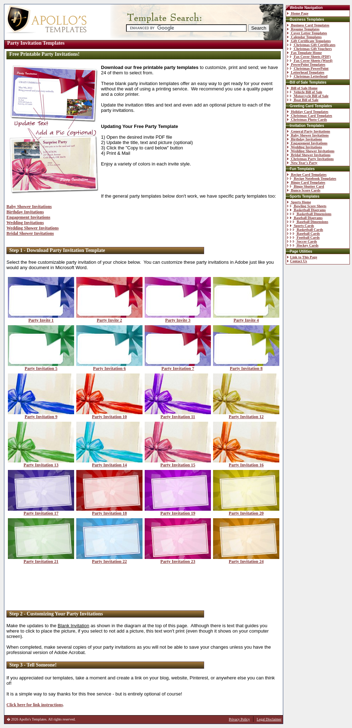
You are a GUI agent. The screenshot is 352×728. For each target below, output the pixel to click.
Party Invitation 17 (41, 511)
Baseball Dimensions (307, 222)
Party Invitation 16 (246, 463)
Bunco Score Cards (303, 190)
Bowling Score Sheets (306, 206)
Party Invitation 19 (178, 511)
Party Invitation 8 (246, 366)
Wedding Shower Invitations (32, 228)
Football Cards (303, 237)
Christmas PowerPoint (307, 68)
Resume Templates (303, 29)
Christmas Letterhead (307, 76)
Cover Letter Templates (307, 33)
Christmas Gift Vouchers (309, 49)
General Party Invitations (308, 131)
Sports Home (299, 202)
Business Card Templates (308, 25)
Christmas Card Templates (309, 116)
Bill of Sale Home (302, 88)
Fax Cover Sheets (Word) (309, 61)
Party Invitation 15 (178, 463)
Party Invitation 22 (109, 559)
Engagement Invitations (28, 217)
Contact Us (297, 261)
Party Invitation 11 (178, 414)
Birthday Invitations (25, 211)
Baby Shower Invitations (29, 206)
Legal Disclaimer (269, 719)
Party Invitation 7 (178, 366)
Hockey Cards (302, 245)
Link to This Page (302, 257)
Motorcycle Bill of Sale (307, 96)
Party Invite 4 (246, 318)
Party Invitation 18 (109, 511)
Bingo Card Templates (306, 182)
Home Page (297, 13)
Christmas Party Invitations (310, 159)
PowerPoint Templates (306, 64)
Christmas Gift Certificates (311, 45)
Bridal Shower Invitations (30, 233)
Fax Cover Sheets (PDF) (309, 57)
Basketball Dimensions (309, 214)
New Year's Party (302, 163)
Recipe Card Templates (307, 175)
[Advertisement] (143, 588)
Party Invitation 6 (109, 366)
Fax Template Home (304, 53)
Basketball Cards (305, 230)
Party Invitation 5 (41, 366)
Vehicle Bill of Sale (304, 92)
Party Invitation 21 (41, 559)
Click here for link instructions (34, 704)
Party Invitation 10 (109, 414)
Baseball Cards (303, 234)
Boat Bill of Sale (302, 100)
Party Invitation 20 (246, 511)
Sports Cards (300, 226)
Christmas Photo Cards (307, 120)
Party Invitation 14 (109, 463)
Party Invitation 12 (246, 414)
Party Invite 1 (41, 318)
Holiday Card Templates (307, 112)
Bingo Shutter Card (305, 186)
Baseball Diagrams (305, 218)
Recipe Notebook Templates (311, 178)
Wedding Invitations (25, 222)
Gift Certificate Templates (309, 41)
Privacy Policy (239, 719)
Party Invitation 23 (178, 559)
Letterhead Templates (305, 72)
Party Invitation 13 (41, 463)
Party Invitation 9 (41, 414)
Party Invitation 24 (246, 559)
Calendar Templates (304, 37)
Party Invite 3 (178, 318)
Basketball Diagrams (306, 210)
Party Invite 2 (109, 318)
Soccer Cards (302, 241)
